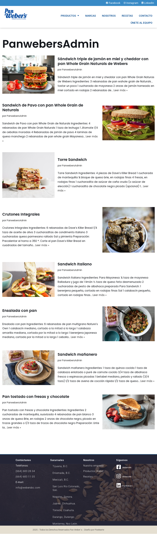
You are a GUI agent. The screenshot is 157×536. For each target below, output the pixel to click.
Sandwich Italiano (75, 264)
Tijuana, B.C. (60, 468)
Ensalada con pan (19, 311)
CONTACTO (145, 15)
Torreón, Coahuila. (64, 512)
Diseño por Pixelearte (94, 532)
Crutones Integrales (21, 214)
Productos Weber (93, 473)
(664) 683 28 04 (25, 473)
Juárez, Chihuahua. (64, 505)
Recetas (88, 478)
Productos (70, 15)
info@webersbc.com (28, 489)
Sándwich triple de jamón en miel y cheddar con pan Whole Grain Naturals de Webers (103, 61)
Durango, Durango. (64, 519)
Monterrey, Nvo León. (65, 525)
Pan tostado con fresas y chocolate (35, 398)
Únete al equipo (141, 22)
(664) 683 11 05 (25, 478)
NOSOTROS (109, 15)
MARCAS (90, 15)
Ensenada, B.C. (62, 475)
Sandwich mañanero (77, 353)
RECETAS (127, 15)
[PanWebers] (118, 487)
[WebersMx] (118, 469)
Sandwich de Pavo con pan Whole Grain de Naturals (42, 107)
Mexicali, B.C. (61, 481)
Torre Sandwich (72, 159)
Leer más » (139, 90)
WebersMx (127, 470)
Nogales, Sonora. (63, 498)
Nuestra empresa (93, 467)
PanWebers (127, 488)
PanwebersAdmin (72, 69)
